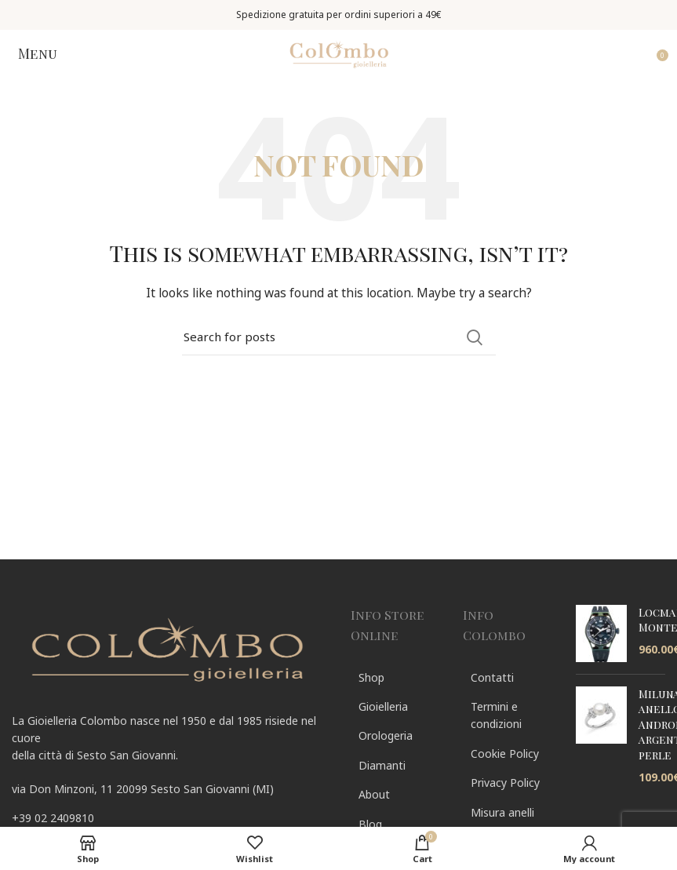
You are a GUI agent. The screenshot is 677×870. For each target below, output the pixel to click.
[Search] (339, 337)
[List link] (169, 818)
